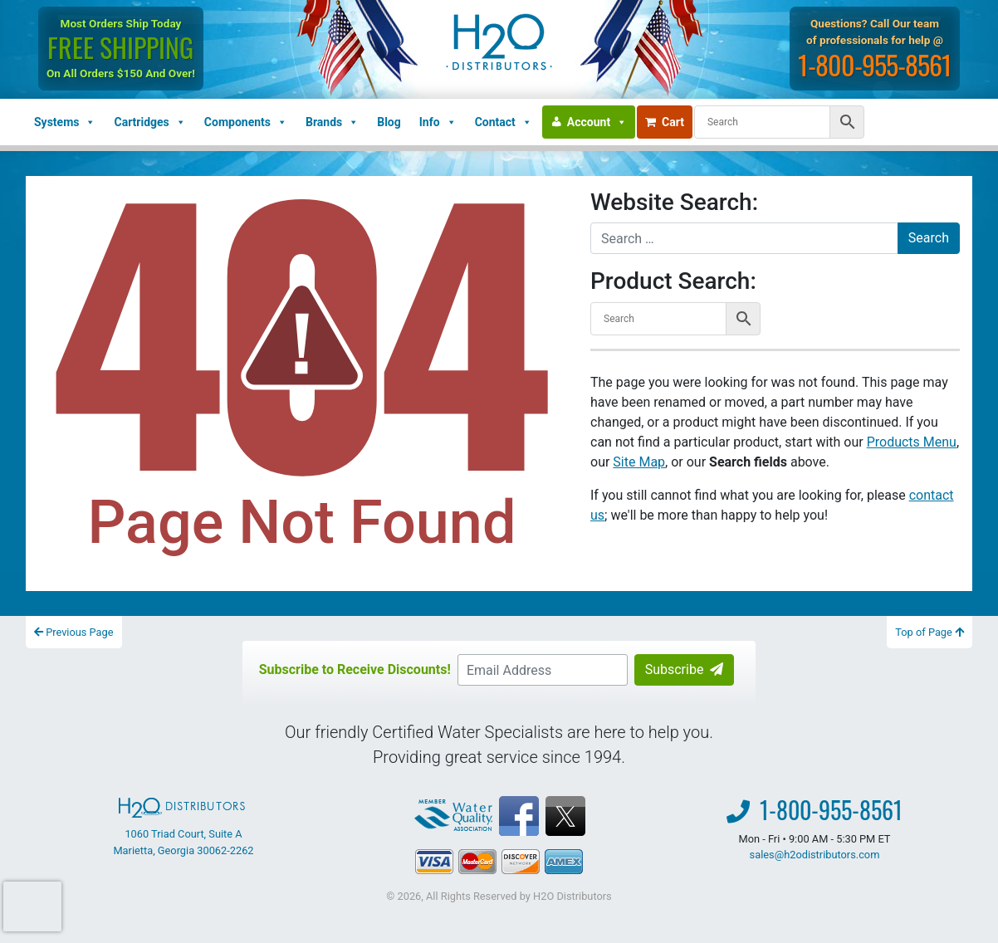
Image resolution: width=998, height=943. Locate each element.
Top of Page (929, 632)
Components (245, 122)
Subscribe (684, 669)
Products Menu (911, 442)
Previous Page (74, 632)
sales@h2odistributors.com (815, 854)
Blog (389, 122)
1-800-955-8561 (876, 64)
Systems (64, 122)
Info (438, 122)
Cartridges (149, 122)
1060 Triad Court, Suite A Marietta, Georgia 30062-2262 (183, 827)
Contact (503, 122)
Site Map (639, 462)
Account (597, 122)
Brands (332, 122)
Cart (664, 122)
